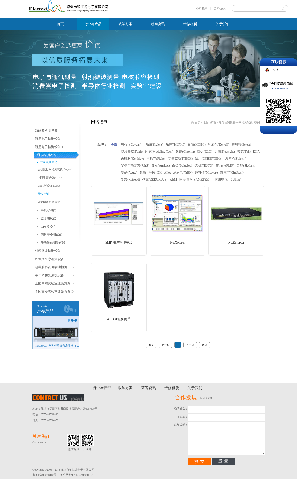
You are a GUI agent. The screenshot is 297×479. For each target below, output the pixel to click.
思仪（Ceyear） (132, 144)
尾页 (204, 345)
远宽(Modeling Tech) (159, 151)
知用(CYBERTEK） (209, 158)
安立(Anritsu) (160, 165)
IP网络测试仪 (244, 122)
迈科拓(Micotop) (206, 172)
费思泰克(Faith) (132, 151)
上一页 (165, 345)
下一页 (190, 345)
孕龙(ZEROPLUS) (154, 179)
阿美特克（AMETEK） (195, 179)
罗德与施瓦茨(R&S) (135, 165)
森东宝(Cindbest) (232, 172)
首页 (60, 24)
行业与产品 (209, 122)
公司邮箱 (201, 8)
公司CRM (220, 8)
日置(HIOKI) (197, 144)
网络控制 (259, 122)
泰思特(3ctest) (241, 144)
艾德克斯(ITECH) (180, 158)
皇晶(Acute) (129, 172)
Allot (167, 172)
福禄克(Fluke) (156, 158)
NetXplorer (177, 242)
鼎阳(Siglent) (154, 144)
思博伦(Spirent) (235, 158)
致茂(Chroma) (185, 151)
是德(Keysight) (224, 151)
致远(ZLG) (204, 151)
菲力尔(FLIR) (225, 165)
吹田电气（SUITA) (228, 179)
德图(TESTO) (203, 165)
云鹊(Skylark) (246, 165)
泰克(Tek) (244, 151)
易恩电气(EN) (183, 172)
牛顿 (151, 172)
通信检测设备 (227, 122)
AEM (173, 179)
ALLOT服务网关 (119, 319)
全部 (114, 144)
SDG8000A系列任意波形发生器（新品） (57, 345)
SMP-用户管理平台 (118, 242)
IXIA (256, 151)
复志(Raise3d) (130, 179)
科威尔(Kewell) (218, 144)
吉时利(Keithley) (132, 158)
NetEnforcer (236, 242)
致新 (143, 172)
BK (159, 172)
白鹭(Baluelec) (182, 165)
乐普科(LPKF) (176, 144)
